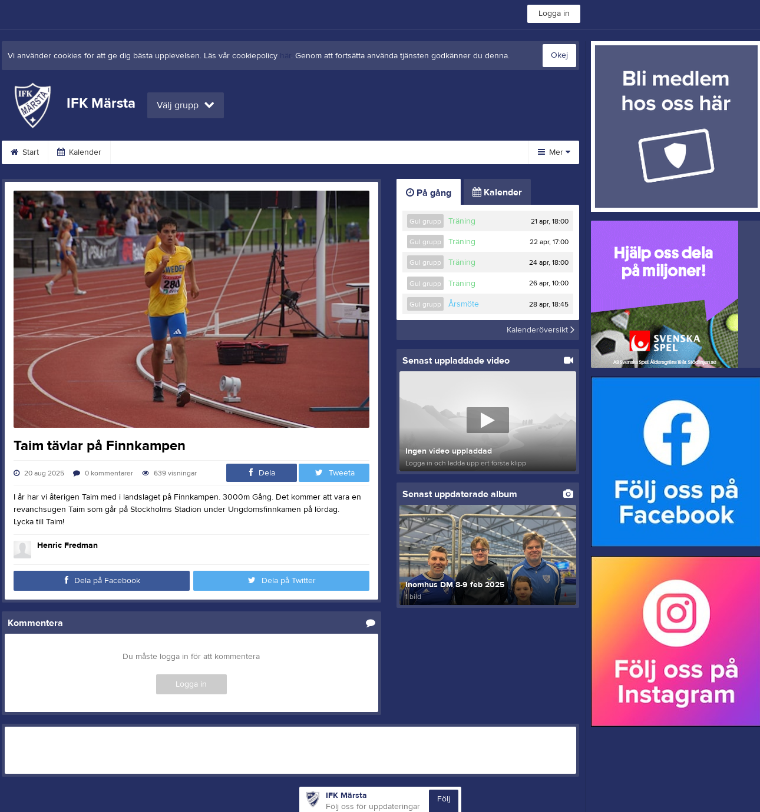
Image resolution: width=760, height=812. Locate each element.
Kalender (79, 152)
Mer (554, 152)
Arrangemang (290, 152)
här (285, 56)
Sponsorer (432, 152)
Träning (461, 221)
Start (25, 152)
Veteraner (218, 152)
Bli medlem (363, 152)
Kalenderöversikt (540, 330)
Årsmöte (463, 304)
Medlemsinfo (148, 152)
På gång (428, 193)
